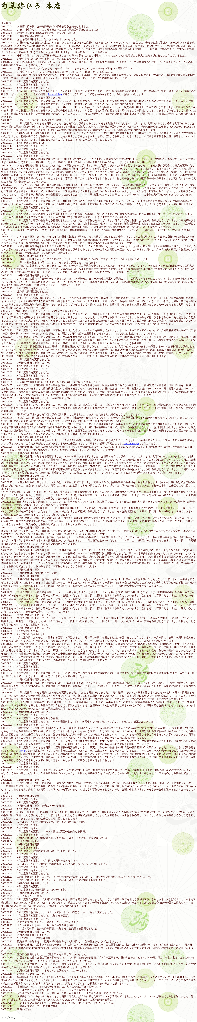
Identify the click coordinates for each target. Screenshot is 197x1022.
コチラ (22, 750)
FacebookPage (55, 94)
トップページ (8, 1017)
